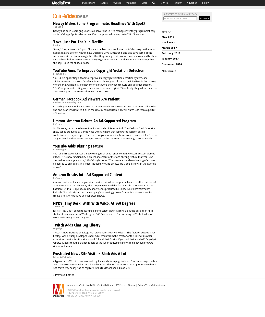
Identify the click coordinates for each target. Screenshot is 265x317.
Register (177, 2)
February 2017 (171, 53)
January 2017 (170, 58)
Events (104, 2)
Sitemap (132, 285)
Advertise (192, 2)
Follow (205, 2)
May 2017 (168, 37)
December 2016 (172, 64)
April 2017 (168, 42)
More (144, 2)
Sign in (164, 2)
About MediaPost (75, 285)
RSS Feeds (120, 285)
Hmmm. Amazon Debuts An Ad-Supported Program (94, 120)
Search (154, 3)
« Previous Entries (63, 274)
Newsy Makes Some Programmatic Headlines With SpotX (99, 23)
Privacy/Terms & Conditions (151, 285)
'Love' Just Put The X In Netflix (78, 41)
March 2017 (169, 47)
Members (131, 2)
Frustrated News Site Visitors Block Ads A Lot (89, 253)
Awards (117, 2)
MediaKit (91, 285)
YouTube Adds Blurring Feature (78, 146)
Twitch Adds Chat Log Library (76, 225)
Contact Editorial (105, 285)
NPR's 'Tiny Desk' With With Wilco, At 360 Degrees (94, 203)
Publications (88, 2)
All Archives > (169, 71)
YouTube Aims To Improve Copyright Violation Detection (98, 70)
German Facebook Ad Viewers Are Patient (86, 99)
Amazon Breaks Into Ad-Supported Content (88, 174)
